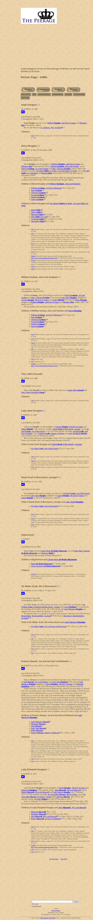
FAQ (34, 94)
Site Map (68, 94)
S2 (32, 244)
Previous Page (79, 94)
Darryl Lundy (55, 910)
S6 (32, 234)
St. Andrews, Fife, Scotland (51, 128)
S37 (32, 252)
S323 (33, 260)
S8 (32, 136)
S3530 (33, 574)
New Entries (25, 94)
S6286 (33, 256)
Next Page (25, 98)
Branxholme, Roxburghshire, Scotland (36, 616)
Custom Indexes (44, 94)
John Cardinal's (44, 918)
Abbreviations (57, 94)
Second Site (52, 918)
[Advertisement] (56, 46)
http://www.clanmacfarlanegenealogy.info (44, 258)
